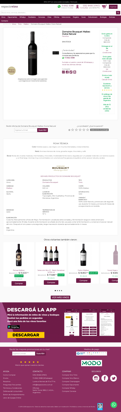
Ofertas (56, 17)
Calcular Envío (107, 80)
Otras (49, 17)
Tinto (81, 182)
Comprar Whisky (68, 388)
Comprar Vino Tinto (69, 375)
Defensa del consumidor (13, 391)
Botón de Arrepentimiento (13, 395)
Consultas (84, 8)
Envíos (5, 378)
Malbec (9, 188)
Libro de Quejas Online (12, 398)
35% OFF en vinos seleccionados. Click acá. (60, 2)
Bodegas (103, 17)
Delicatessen (92, 17)
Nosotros (6, 381)
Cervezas (41, 17)
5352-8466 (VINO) (91, 6)
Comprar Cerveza (69, 391)
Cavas (83, 17)
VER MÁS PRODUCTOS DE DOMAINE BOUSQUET (60, 176)
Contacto (4, 21)
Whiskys (23, 17)
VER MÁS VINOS (60, 297)
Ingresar (113, 7)
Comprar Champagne (71, 381)
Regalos (76, 17)
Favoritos (65, 36)
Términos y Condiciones (12, 388)
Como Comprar (9, 375)
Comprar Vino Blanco (70, 378)
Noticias (112, 17)
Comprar (19, 283)
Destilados (32, 17)
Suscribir (42, 130)
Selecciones (66, 17)
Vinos (3, 17)
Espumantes (12, 17)
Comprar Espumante (70, 385)
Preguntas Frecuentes (12, 385)
